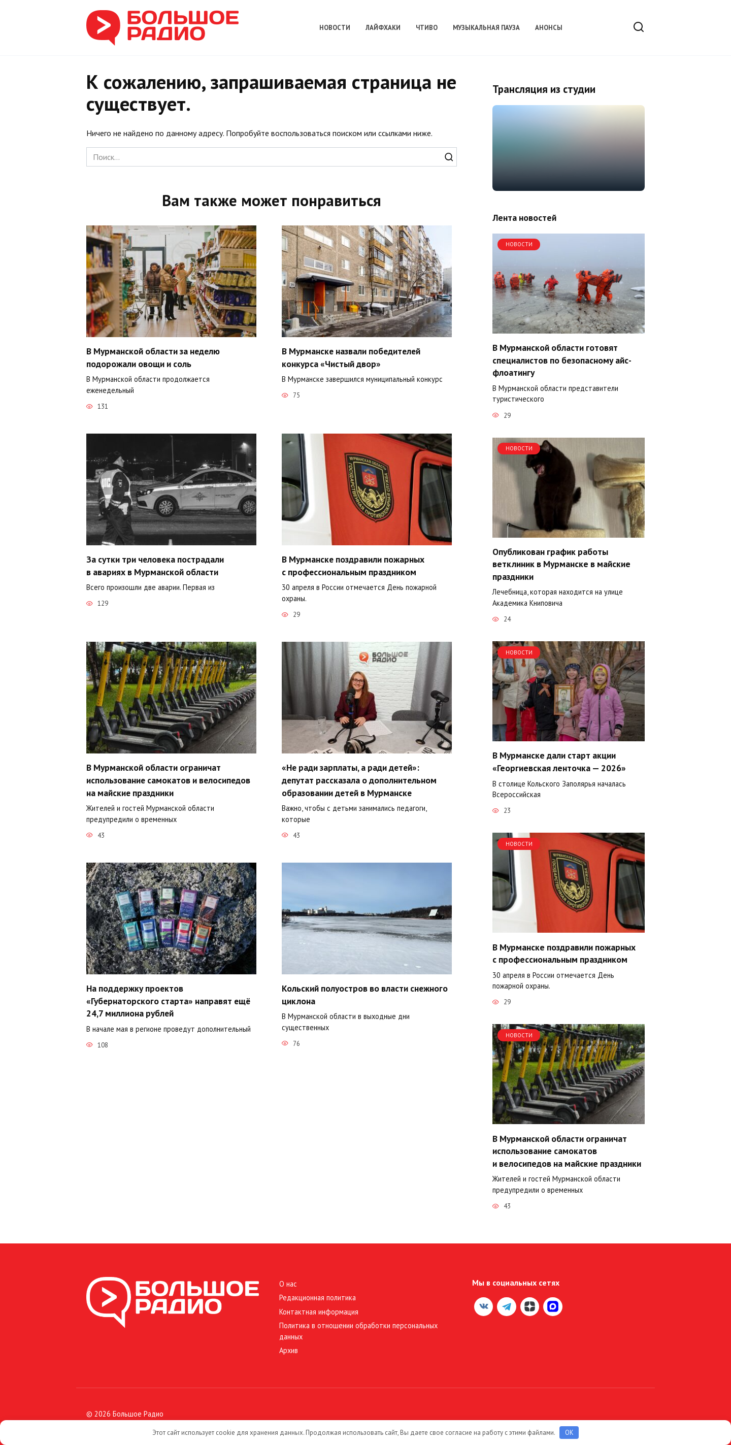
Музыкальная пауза (486, 27)
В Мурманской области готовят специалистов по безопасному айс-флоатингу (562, 360)
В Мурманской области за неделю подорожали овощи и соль (153, 357)
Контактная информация (318, 1312)
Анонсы (548, 27)
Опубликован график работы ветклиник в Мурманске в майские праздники (561, 564)
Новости (334, 27)
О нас (288, 1284)
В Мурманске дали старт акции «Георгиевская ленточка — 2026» (559, 761)
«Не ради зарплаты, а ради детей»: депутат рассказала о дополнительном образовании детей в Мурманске (360, 780)
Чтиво (427, 27)
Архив (288, 1350)
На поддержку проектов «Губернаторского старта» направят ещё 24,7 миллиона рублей (169, 1000)
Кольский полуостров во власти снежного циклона (365, 994)
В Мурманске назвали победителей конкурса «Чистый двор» (352, 357)
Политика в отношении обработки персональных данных (358, 1331)
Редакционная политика (317, 1297)
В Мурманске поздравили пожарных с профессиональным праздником (353, 565)
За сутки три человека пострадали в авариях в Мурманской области (155, 565)
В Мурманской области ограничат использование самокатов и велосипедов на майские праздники (169, 780)
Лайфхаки (383, 27)
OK (569, 1432)
